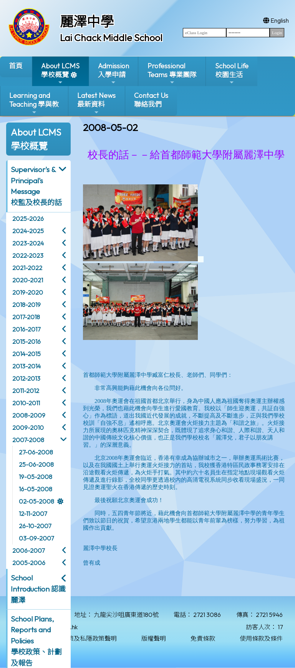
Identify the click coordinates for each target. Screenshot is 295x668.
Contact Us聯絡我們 (151, 100)
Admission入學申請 (113, 73)
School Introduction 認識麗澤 (38, 589)
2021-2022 (27, 268)
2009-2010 (28, 427)
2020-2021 (27, 280)
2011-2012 (25, 391)
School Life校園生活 (232, 73)
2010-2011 (26, 403)
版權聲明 (153, 638)
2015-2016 (26, 341)
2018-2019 (26, 304)
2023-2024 (28, 243)
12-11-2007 (33, 513)
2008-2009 (28, 415)
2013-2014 (26, 366)
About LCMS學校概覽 (60, 73)
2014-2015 (26, 354)
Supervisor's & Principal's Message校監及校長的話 (36, 186)
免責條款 (203, 638)
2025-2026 (28, 218)
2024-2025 (28, 231)
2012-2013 (26, 378)
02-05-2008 (36, 501)
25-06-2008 (36, 464)
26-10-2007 (35, 526)
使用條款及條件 (261, 638)
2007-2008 (28, 440)
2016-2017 (26, 329)
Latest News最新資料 (96, 103)
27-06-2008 (36, 452)
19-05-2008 (35, 477)
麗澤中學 (87, 21)
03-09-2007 (36, 538)
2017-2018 (26, 317)
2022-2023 (27, 255)
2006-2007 (28, 550)
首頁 (16, 65)
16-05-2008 (35, 489)
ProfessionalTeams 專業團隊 (172, 73)
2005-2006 (28, 563)
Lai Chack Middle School (111, 37)
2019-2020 (27, 292)
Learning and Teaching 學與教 (34, 103)
